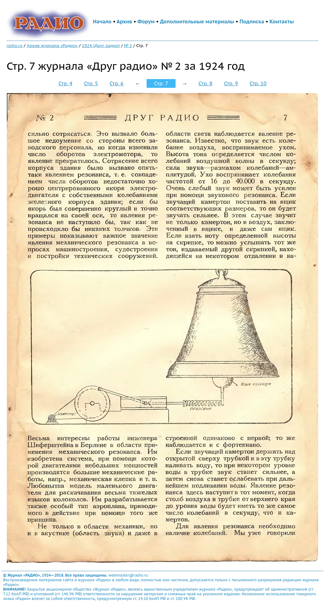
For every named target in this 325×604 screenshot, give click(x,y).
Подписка (251, 21)
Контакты (282, 21)
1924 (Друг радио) (101, 45)
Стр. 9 (231, 83)
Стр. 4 (66, 83)
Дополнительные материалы (197, 21)
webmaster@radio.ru (128, 575)
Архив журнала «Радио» (52, 45)
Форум (146, 21)
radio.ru (15, 45)
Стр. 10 (258, 83)
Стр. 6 (117, 83)
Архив (124, 21)
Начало (102, 21)
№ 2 (128, 45)
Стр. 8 (206, 83)
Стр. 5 (91, 83)
